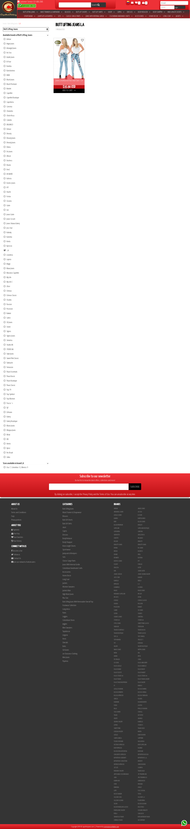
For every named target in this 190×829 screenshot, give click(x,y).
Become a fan (16, 550)
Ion (6, 209)
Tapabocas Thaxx (119, 817)
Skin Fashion (141, 764)
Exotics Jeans (9, 182)
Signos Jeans (9, 335)
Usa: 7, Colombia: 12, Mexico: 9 (16, 467)
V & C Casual (141, 790)
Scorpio (140, 768)
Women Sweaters (69, 586)
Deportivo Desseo (143, 754)
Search (96, 4)
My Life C (8, 281)
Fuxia (115, 705)
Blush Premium (10, 84)
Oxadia (7, 299)
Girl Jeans (66, 649)
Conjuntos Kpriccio (120, 754)
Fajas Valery (141, 682)
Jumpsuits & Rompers (46, 16)
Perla (115, 813)
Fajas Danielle (142, 666)
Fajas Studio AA (118, 676)
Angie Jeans (9, 43)
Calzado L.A (141, 797)
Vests (64, 638)
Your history (16, 540)
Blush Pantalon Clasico (121, 807)
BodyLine (140, 751)
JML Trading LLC (142, 777)
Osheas (8, 290)
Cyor (115, 784)
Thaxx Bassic (9, 376)
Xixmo (7, 443)
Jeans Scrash (9, 218)
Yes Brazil (8, 452)
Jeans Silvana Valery (12, 223)
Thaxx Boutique (10, 380)
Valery (7, 416)
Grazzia (8, 200)
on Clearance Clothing (70, 653)
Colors (140, 699)
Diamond (116, 702)
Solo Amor (117, 712)
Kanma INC (117, 781)
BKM (7, 75)
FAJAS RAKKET (141, 672)
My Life (7, 277)
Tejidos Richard (118, 741)
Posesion (8, 308)
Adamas (140, 718)
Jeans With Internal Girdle (96, 16)
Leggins (65, 616)
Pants (64, 612)
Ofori (7, 286)
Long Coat (168, 16)
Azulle (116, 735)
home (5, 23)
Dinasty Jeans (9, 138)
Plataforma (141, 800)
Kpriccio (8, 245)
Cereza (116, 699)
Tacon (115, 804)
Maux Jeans (9, 268)
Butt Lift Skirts (98, 12)
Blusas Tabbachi (142, 695)
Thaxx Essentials (10, 371)
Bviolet (7, 88)
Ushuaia (8, 412)
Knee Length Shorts (176, 12)
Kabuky (7, 232)
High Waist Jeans (68, 594)
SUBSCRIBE (134, 486)
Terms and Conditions (18, 512)
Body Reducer (144, 12)
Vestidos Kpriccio (119, 745)
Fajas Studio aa (142, 676)
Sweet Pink (117, 728)
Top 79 (7, 389)
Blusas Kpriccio (118, 695)
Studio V (140, 725)
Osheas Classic (10, 295)
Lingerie (65, 635)
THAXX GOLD (141, 728)
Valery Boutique (10, 421)
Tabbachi (8, 362)
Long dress (66, 609)
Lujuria (7, 259)
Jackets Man (67, 590)
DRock (7, 156)
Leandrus (8, 254)
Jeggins (65, 623)
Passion (8, 304)
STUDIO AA (8, 349)
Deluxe (7, 129)
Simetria (8, 340)
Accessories (140, 16)
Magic (7, 263)
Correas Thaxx (118, 820)
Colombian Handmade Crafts (120, 16)
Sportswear (29, 16)
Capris (120, 12)
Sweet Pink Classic (11, 358)
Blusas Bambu (142, 689)
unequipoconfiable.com (111, 826)
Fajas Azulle (117, 666)
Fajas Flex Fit (118, 672)
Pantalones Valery (119, 810)
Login (176, 7)
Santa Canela (118, 738)
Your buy (15, 533)
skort (111, 12)
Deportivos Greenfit (120, 758)
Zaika (7, 457)
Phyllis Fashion (142, 708)
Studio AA (8, 344)
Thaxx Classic (9, 385)
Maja (115, 708)
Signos (7, 331)
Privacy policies (16, 519)
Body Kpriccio (118, 748)
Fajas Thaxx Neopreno (120, 682)
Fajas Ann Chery (142, 663)
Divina (7, 147)
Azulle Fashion (118, 689)
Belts (64, 646)
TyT (6, 407)
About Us (14, 508)
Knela (7, 241)
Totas (139, 794)
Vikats (116, 718)
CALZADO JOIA (118, 797)
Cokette (8, 120)
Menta (139, 731)
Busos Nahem (118, 794)
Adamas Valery (118, 722)
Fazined (140, 748)
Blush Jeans (9, 79)
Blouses (69, 12)
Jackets (179, 16)
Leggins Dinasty (142, 810)
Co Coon (116, 663)
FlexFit (7, 191)
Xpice (7, 448)
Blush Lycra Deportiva (120, 751)
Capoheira (9, 102)
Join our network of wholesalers (23, 561)
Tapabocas (66, 631)
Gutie (7, 205)
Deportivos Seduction (120, 761)
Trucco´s (8, 403)
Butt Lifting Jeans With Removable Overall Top (78, 601)
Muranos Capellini (11, 272)
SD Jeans (8, 322)
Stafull (140, 712)
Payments (15, 529)
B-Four (7, 61)
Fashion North (142, 702)
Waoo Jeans (9, 425)
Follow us (15, 554)
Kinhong (116, 787)
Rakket (7, 313)
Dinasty (7, 133)
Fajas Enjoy (141, 669)
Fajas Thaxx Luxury (143, 679)
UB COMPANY (141, 820)
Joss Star (8, 227)
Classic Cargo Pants (74, 16)
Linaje (140, 787)
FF (114, 686)
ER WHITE (8, 173)
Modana (140, 784)
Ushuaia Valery (118, 731)
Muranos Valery (119, 771)
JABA (115, 777)
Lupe (115, 790)
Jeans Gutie (9, 214)
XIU (6, 439)
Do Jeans (8, 151)
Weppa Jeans (10, 430)
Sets (60, 16)
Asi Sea (7, 52)
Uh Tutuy (140, 715)
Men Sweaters (67, 627)
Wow (7, 434)
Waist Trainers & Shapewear (51, 12)
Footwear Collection (69, 605)
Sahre (7, 317)
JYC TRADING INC (142, 774)
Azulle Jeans (9, 57)
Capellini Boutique (11, 97)
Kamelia (8, 236)
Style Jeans (9, 353)
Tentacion (8, 367)
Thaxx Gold (141, 771)
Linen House (141, 781)
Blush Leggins (142, 804)
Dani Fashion (141, 735)
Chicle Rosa (9, 115)
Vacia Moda (141, 741)
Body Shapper (159, 12)
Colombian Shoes (69, 620)
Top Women (9, 398)
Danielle (140, 722)
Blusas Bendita (118, 692)
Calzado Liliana (118, 800)
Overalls (65, 642)
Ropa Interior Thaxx (144, 817)
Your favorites (17, 537)
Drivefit (140, 761)
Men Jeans (66, 657)
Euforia (7, 178)
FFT (6, 187)
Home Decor (155, 16)
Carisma (8, 106)
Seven (7, 326)
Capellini (8, 93)
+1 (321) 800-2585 (26, 5)
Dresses (131, 12)
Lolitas (140, 705)
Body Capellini (142, 745)
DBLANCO (8, 124)
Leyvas (116, 725)
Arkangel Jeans (10, 48)
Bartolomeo (9, 70)
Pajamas (65, 661)
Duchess (8, 160)
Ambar (7, 39)
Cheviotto (8, 111)
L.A (20, 23)
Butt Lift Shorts (83, 12)
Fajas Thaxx (117, 679)
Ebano (7, 164)
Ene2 (7, 169)
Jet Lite (116, 768)
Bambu (8, 66)
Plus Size (65, 597)
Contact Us (16, 558)
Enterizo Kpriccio (119, 764)
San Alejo (141, 813)
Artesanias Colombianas (121, 774)
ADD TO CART (69, 90)
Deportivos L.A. (142, 758)
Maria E (140, 686)
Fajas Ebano (117, 669)
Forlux (7, 196)
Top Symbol (9, 394)
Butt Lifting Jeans (30, 12)
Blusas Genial (142, 692)
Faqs (13, 516)
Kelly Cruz (141, 807)
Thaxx (115, 715)
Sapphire (140, 738)
